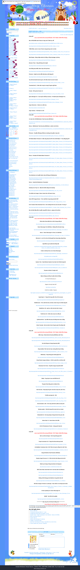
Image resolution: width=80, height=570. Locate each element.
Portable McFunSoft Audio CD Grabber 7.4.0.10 (39, 513)
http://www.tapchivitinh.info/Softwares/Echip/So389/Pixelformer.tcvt (51, 316)
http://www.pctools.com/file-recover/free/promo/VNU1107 (51, 281)
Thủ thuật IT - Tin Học (10, 55)
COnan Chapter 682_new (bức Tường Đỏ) (38, 523)
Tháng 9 (8, 100)
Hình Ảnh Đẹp (9, 48)
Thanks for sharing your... (11, 179)
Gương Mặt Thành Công (11, 77)
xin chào (8, 173)
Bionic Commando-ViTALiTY (35, 516)
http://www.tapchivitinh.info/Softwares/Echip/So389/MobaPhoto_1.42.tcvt (51, 311)
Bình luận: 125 (9, 249)
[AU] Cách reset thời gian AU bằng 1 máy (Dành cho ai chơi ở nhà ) (43, 521)
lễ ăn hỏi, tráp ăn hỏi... (10, 145)
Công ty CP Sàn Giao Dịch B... (12, 160)
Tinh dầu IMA (9, 164)
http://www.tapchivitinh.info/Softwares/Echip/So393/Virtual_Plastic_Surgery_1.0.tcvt (51, 363)
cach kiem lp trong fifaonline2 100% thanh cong (12, 232)
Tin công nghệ (9, 39)
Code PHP (8, 62)
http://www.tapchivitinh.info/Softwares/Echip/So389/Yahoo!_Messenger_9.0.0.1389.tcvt (51, 229)
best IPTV (8, 167)
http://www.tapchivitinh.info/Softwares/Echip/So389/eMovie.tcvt (51, 273)
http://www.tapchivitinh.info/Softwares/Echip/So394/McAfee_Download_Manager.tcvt (50, 455)
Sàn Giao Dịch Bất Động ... (11, 163)
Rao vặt (8, 76)
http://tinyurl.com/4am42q (51, 287)
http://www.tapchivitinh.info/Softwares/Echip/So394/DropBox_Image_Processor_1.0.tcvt (51, 461)
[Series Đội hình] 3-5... (10, 190)
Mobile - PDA (9, 71)
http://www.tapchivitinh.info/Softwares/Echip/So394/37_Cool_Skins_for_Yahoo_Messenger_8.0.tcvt (51, 493)
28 (6, 135)
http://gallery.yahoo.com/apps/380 (50, 256)
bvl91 (42, 32)
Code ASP (8, 61)
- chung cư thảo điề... (10, 185)
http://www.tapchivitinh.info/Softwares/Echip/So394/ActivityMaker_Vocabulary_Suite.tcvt (51, 449)
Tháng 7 (8, 84)
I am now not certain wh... (11, 181)
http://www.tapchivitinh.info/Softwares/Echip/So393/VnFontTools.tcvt (51, 368)
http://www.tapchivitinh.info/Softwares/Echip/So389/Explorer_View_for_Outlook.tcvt (51, 267)
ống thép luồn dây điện (10, 152)
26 (15, 133)
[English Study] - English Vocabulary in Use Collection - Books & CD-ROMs (44, 514)
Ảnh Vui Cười (9, 47)
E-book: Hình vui (33, 517)
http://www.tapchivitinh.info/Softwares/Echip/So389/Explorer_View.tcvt (50, 264)
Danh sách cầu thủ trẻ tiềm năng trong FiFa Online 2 (11, 201)
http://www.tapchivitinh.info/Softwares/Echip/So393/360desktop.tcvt (51, 357)
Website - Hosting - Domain (11, 57)
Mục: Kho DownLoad (43, 28)
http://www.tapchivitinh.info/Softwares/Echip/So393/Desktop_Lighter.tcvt (51, 412)
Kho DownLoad (9, 51)
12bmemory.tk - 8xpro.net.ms (45, 552)
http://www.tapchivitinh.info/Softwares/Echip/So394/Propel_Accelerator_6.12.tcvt (50, 444)
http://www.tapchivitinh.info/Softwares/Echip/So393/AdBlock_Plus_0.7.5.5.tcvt (51, 386)
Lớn (64, 34)
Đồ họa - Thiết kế (9, 60)
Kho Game (8, 67)
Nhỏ (72, 34)
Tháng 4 (8, 88)
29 (8, 135)
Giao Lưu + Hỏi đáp (10, 74)
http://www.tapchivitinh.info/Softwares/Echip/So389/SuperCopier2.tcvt (50, 299)
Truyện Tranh (9, 46)
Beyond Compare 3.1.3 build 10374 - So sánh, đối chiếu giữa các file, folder (12, 216)
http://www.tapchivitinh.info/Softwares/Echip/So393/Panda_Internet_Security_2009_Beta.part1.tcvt (51, 337)
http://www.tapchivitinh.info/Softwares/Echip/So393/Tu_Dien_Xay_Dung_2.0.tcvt (50, 400)
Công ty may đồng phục (11, 144)
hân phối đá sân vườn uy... (11, 148)
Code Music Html (9, 63)
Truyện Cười (8, 44)
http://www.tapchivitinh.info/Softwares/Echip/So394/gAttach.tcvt (51, 475)
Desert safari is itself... (10, 184)
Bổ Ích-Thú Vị (9, 66)
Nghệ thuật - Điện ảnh (10, 41)
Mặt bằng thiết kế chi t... (11, 140)
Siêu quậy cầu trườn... (10, 191)
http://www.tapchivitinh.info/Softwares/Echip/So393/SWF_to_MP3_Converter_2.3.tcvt (50, 351)
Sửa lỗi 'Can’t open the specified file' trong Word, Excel (12, 229)
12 (15, 131)
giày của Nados (9, 166)
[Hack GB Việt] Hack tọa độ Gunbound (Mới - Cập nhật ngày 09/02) (11, 224)
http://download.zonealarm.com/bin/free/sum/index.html (50, 466)
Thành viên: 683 (9, 250)
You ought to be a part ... (11, 180)
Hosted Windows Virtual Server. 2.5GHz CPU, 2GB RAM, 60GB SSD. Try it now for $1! (40, 566)
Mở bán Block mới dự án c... (11, 147)
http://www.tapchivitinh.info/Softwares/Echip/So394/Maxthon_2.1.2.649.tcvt (50, 480)
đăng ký (32, 1)
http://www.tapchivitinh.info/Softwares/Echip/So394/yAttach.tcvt (51, 472)
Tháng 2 (11, 93)
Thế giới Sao (8, 50)
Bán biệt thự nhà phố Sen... (11, 143)
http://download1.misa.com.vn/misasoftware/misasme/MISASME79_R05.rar (50, 224)
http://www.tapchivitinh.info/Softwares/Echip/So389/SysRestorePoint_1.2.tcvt (51, 322)
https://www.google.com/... (11, 174)
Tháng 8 (11, 84)
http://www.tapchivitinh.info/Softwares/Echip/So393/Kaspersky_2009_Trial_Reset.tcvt (50, 346)
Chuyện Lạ (8, 40)
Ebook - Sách (9, 73)
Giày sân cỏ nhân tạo (10, 155)
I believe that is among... (11, 178)
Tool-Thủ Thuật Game (10, 68)
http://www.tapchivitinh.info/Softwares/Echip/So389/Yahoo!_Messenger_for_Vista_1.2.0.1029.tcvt (51, 235)
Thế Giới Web (9, 52)
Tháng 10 (15, 84)
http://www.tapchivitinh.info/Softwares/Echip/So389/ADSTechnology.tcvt (51, 240)
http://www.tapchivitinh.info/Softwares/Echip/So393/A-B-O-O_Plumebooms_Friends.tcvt (51, 428)
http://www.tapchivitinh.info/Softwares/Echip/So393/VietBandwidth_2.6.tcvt (50, 417)
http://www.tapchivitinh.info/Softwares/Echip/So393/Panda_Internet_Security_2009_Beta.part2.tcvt (51, 340)
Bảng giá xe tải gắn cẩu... (11, 151)
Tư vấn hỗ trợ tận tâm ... (11, 141)
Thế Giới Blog (9, 54)
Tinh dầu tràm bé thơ (10, 154)
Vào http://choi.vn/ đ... (10, 193)
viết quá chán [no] (9, 187)
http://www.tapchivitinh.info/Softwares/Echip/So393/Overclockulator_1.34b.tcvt (51, 406)
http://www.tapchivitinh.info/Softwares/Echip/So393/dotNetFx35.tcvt (51, 375)
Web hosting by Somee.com (40, 568)
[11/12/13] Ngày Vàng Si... (11, 189)
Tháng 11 (8, 85)
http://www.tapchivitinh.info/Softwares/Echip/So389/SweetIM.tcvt (50, 259)
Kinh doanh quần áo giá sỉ (11, 162)
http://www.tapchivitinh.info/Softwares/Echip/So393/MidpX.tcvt (51, 381)
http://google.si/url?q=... (11, 177)
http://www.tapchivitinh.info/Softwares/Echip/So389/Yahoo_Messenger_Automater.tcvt (50, 253)
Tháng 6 (8, 99)
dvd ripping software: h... (11, 186)
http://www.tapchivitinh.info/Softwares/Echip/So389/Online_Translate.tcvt (51, 327)
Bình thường (68, 34)
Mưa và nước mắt (33, 510)
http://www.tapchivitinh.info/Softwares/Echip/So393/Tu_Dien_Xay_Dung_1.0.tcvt (50, 398)
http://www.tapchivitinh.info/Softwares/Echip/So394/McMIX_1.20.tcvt (51, 499)
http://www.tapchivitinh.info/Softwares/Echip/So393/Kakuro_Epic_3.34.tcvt (50, 423)
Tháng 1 (8, 90)
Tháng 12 (12, 85)
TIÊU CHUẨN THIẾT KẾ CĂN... (12, 156)
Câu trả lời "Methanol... (10, 172)
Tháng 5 (11, 98)
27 (16, 133)
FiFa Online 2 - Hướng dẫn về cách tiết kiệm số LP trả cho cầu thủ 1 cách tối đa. (12, 208)
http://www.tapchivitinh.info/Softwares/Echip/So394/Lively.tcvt (51, 438)
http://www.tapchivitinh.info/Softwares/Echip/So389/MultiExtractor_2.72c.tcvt (50, 305)
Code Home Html (9, 64)
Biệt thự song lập (9, 149)
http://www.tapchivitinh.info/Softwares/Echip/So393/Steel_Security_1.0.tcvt (50, 392)
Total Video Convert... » (68, 28)
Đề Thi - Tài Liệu (9, 72)
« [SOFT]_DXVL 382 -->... (34, 28)
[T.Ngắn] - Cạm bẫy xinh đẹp (35, 520)
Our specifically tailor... (10, 175)
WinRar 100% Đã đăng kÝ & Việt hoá (37, 519)
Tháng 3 (14, 97)
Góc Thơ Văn (9, 43)
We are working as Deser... (11, 182)
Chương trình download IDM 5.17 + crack (38, 512)
